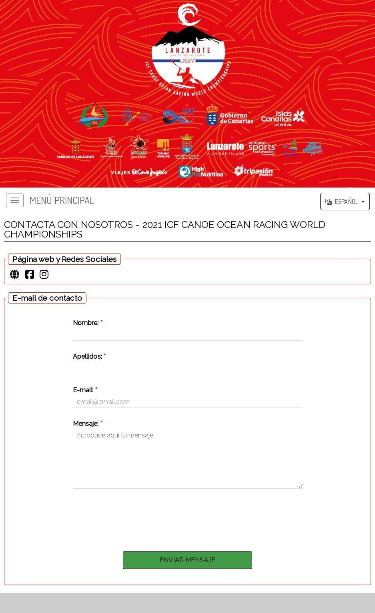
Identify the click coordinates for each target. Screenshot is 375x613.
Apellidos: (89, 356)
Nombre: (87, 323)
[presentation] (188, 517)
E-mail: (85, 390)
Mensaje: (87, 423)
